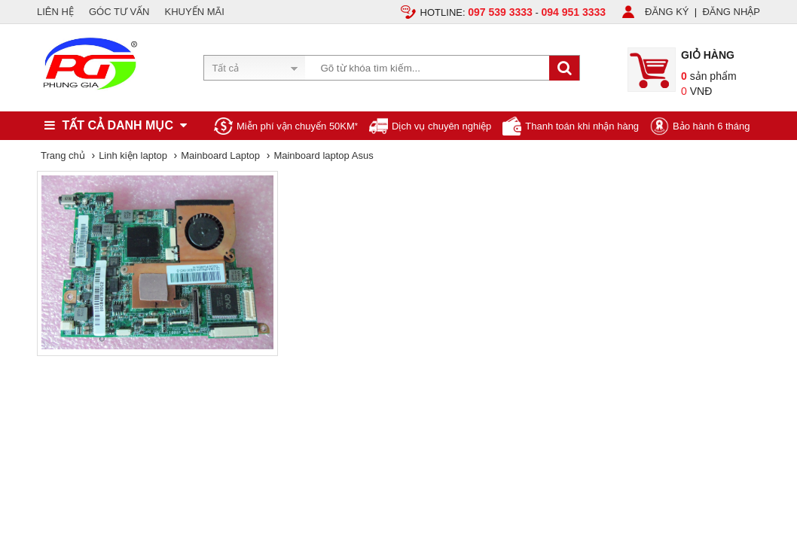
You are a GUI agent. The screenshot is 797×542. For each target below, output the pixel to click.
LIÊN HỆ (55, 11)
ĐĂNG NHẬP (731, 11)
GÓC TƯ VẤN (119, 11)
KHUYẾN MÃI (194, 11)
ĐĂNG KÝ (667, 11)
